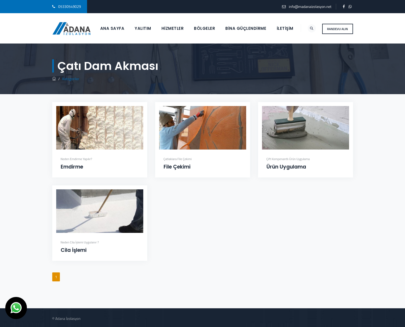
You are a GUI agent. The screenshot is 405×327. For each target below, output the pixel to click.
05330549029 (69, 6)
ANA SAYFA (112, 28)
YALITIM (143, 28)
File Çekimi (177, 166)
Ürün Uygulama (286, 166)
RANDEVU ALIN (337, 28)
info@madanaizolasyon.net (310, 6)
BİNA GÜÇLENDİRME (245, 28)
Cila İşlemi (74, 250)
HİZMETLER (172, 28)
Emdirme (72, 166)
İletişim (285, 28)
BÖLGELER (204, 28)
